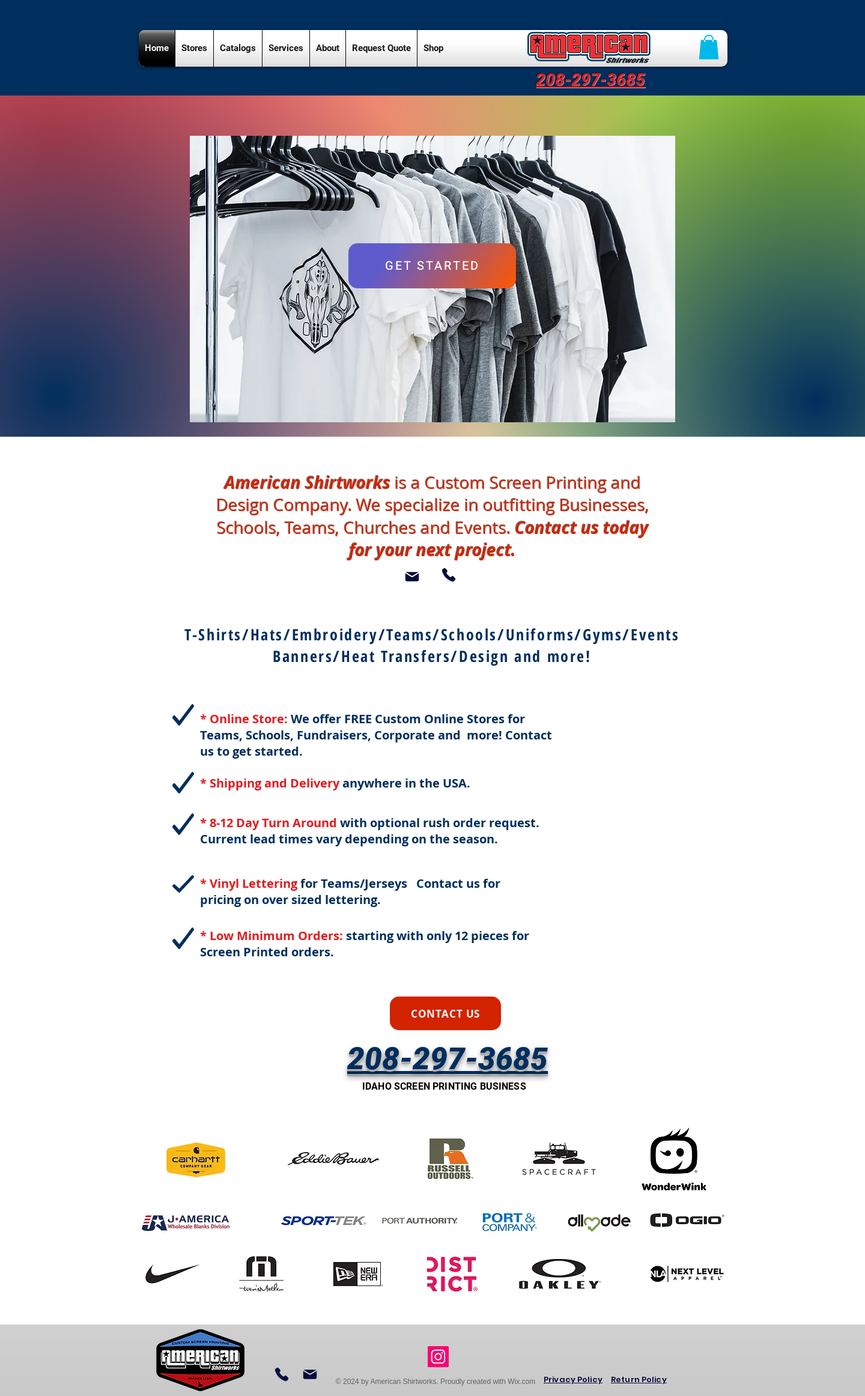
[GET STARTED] (432, 265)
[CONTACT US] (445, 1013)
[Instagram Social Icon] (438, 1356)
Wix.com (521, 1381)
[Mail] (412, 576)
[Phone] (448, 574)
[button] (709, 47)
